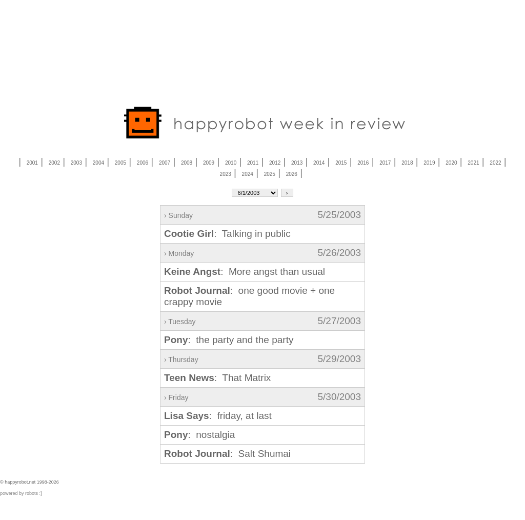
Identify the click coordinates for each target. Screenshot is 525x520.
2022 (495, 163)
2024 (247, 174)
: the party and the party (228, 339)
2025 (269, 174)
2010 (230, 163)
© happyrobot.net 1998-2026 (29, 482)
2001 (32, 163)
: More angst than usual (244, 271)
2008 (186, 163)
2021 (473, 163)
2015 (341, 163)
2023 (225, 174)
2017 (385, 163)
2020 (451, 163)
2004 (98, 163)
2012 (274, 163)
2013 (296, 163)
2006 (142, 163)
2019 (429, 163)
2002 (54, 163)
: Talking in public (227, 233)
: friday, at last (218, 415)
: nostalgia (199, 434)
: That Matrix (217, 377)
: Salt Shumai (227, 453)
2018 (407, 163)
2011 (252, 163)
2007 (164, 163)
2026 (291, 174)
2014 (319, 163)
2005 (120, 163)
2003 (76, 163)
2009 (208, 163)
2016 (363, 163)
